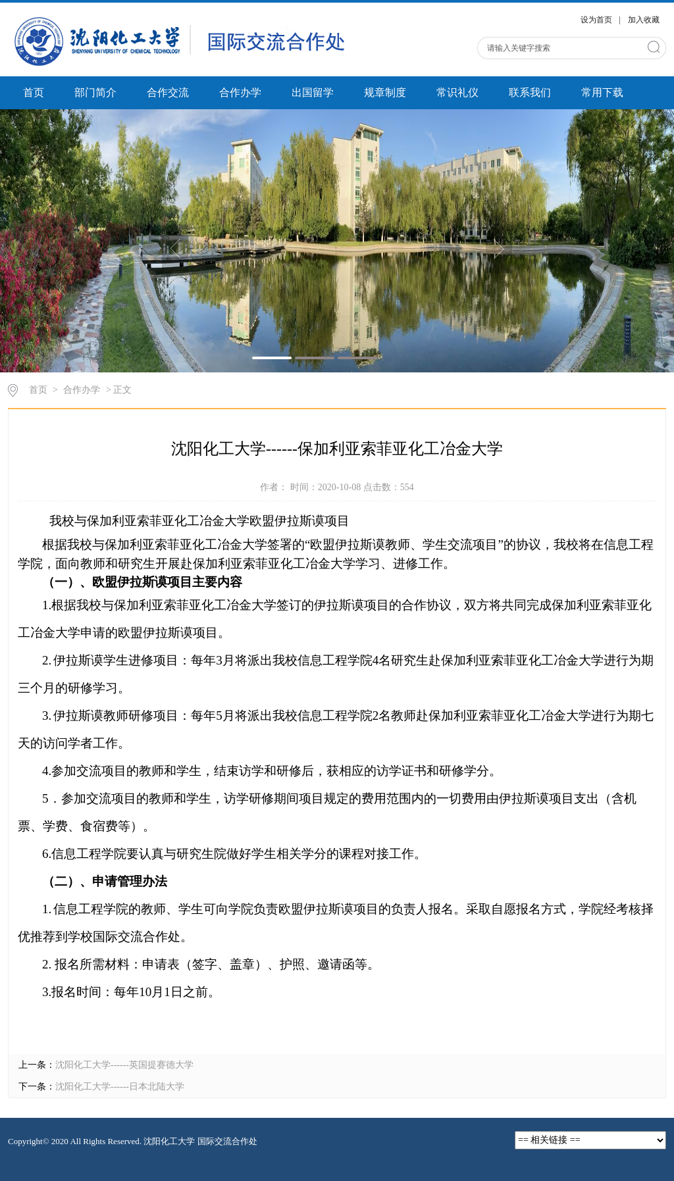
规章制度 (385, 92)
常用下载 (602, 92)
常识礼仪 (457, 92)
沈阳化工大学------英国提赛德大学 (124, 1065)
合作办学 (240, 92)
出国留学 (313, 92)
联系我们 (530, 92)
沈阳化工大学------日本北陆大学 (119, 1087)
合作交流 (168, 92)
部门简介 (95, 92)
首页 (33, 92)
